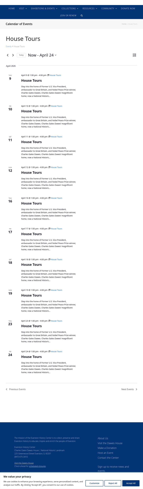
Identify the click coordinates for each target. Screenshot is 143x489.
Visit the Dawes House (24, 463)
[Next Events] (13, 55)
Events (9, 46)
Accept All (130, 483)
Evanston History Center (71, 2)
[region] (71, 480)
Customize (94, 483)
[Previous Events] (7, 55)
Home (124, 24)
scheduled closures (37, 466)
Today (21, 55)
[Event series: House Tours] (54, 75)
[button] (81, 15)
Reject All (113, 483)
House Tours (31, 80)
